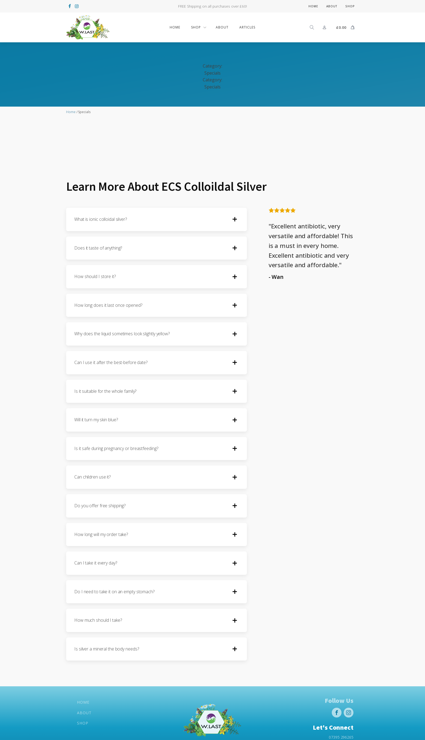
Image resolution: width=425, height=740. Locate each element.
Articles (247, 27)
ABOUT (222, 27)
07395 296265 (341, 736)
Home (313, 6)
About (331, 6)
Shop (350, 6)
